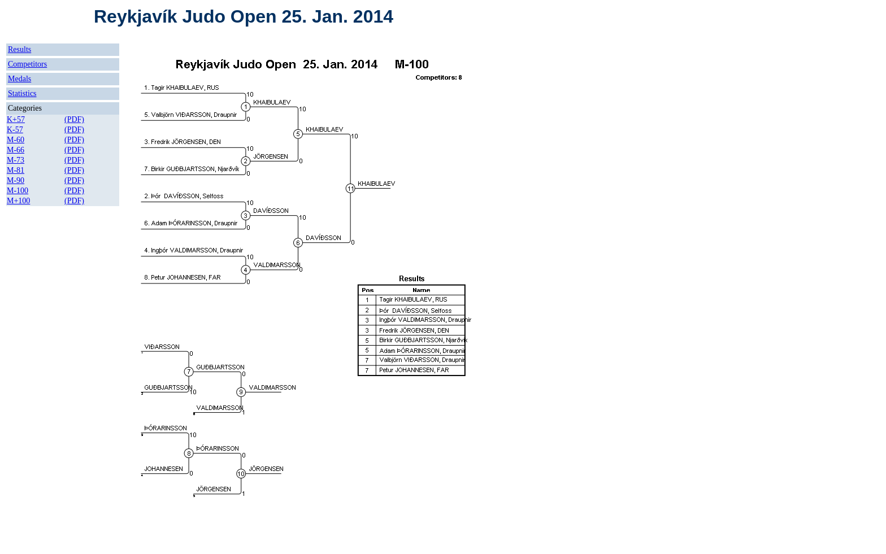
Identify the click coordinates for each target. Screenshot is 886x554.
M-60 (15, 140)
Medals (19, 79)
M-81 (15, 170)
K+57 (16, 119)
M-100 (17, 190)
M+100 (18, 201)
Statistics (22, 93)
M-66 (15, 150)
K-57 (15, 129)
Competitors (27, 64)
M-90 (15, 180)
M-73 (15, 160)
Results (19, 49)
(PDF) (74, 119)
